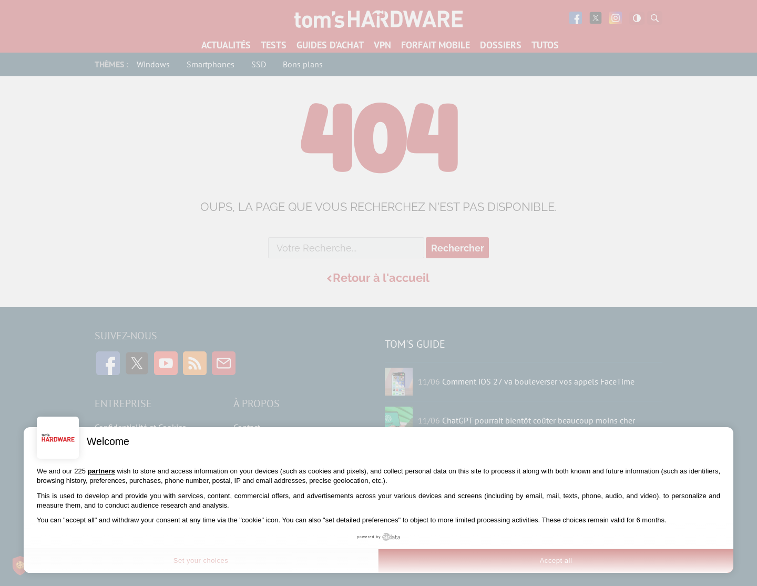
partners (101, 471)
